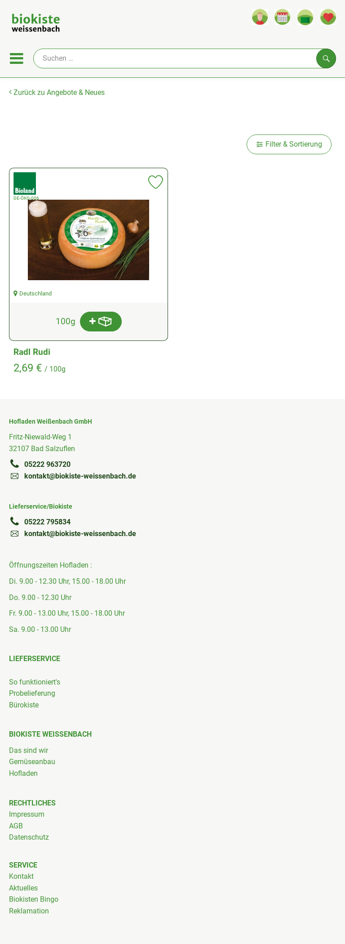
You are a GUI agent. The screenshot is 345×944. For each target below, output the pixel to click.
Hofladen (23, 773)
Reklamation (29, 911)
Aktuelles (23, 888)
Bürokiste (24, 705)
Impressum (26, 814)
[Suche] (184, 58)
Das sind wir (28, 750)
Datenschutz (29, 837)
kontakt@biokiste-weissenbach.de (72, 475)
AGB (16, 826)
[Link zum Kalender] (282, 17)
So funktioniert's (34, 682)
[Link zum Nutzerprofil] (260, 17)
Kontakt (21, 876)
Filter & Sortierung (289, 144)
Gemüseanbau (32, 761)
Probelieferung (32, 693)
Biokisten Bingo (33, 899)
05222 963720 (40, 464)
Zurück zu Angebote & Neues (57, 92)
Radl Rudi (31, 352)
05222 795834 (40, 521)
